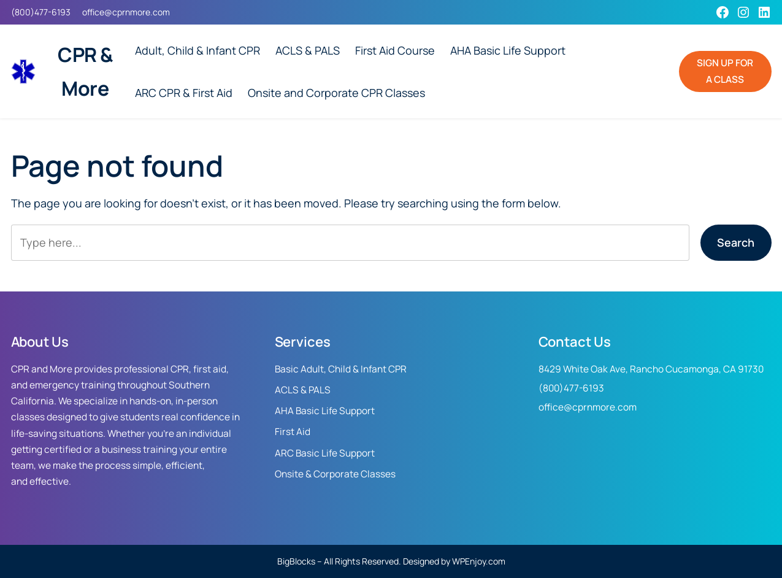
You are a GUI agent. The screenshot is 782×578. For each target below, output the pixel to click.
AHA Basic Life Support (325, 410)
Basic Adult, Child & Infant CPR (341, 369)
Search (735, 242)
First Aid (292, 431)
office (93, 12)
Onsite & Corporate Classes (335, 474)
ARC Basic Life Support (325, 453)
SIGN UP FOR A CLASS (725, 70)
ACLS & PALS (303, 389)
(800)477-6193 (41, 12)
